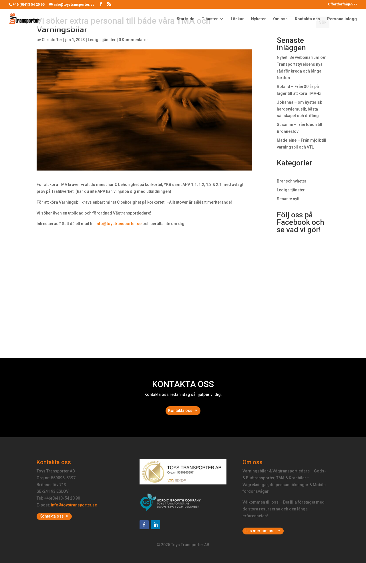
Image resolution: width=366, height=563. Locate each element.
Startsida (185, 19)
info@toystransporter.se (119, 223)
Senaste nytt (288, 199)
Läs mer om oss (260, 530)
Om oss (280, 19)
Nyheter (258, 19)
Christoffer (52, 39)
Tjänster (210, 19)
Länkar (237, 19)
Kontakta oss (307, 19)
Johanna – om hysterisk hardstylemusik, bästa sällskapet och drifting (299, 109)
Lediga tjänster (102, 39)
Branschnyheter (292, 181)
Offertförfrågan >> (342, 4)
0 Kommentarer (133, 39)
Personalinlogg (342, 19)
